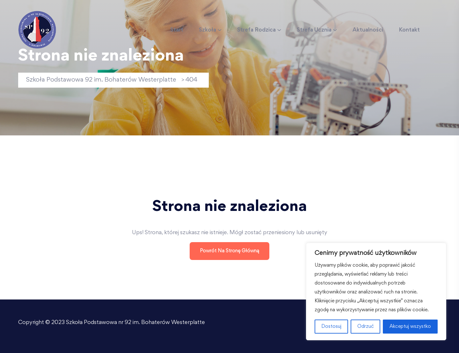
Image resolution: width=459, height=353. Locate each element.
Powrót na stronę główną (229, 251)
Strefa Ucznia (314, 30)
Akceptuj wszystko (410, 326)
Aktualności (368, 30)
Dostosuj (331, 326)
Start (176, 30)
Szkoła (207, 30)
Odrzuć (365, 326)
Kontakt (409, 30)
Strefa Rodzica (256, 30)
